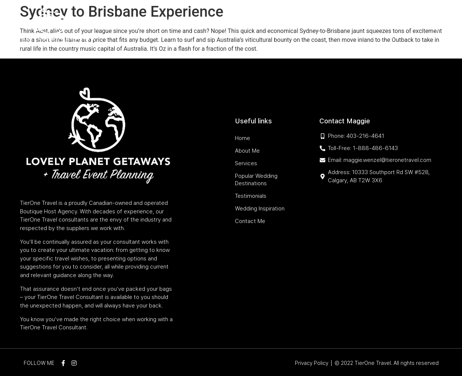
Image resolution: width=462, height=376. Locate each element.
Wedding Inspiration (365, 20)
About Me (149, 20)
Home (124, 20)
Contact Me (376, 37)
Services (179, 20)
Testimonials (313, 20)
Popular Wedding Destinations (243, 19)
